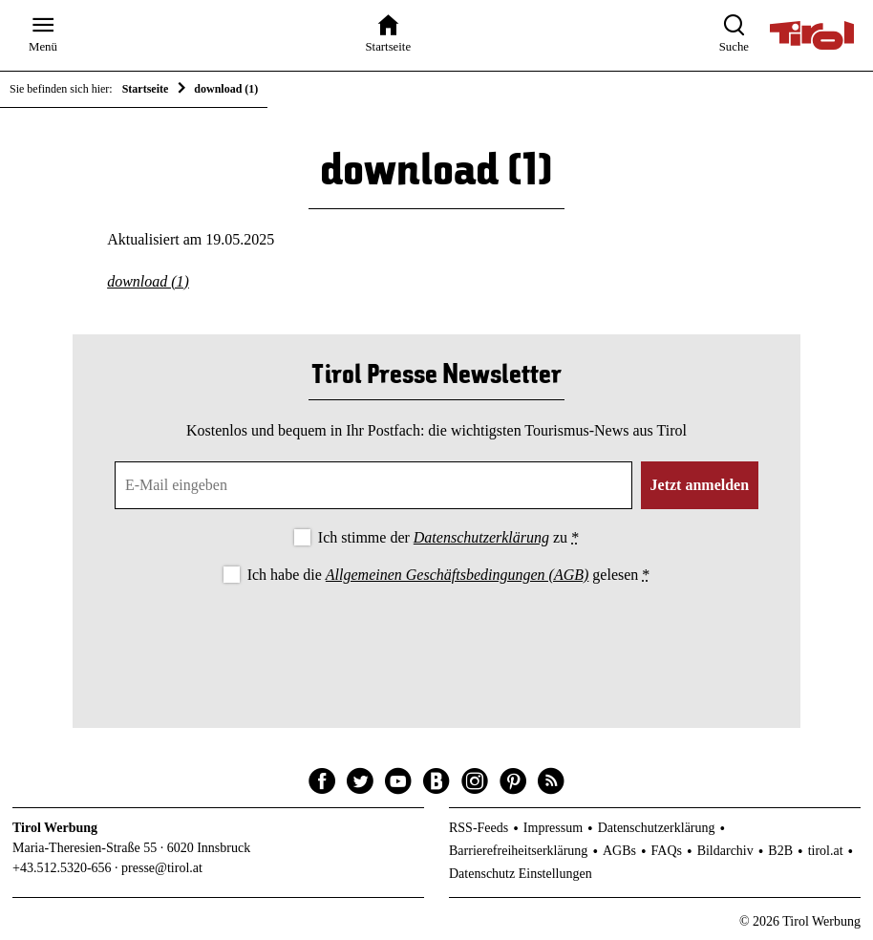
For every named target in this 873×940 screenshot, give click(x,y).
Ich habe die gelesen (448, 574)
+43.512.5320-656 (62, 868)
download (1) (148, 281)
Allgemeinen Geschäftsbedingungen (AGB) (457, 574)
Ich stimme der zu (448, 537)
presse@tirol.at (161, 868)
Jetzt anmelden (700, 485)
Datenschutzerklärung (481, 537)
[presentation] (436, 640)
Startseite (145, 89)
